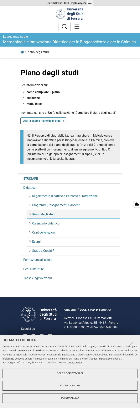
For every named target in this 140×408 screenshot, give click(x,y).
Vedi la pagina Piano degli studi (42, 120)
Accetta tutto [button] (70, 385)
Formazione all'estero (37, 260)
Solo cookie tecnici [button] (70, 373)
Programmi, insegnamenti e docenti (55, 205)
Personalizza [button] (70, 397)
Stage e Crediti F (42, 250)
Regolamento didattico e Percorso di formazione (64, 196)
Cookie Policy (75, 362)
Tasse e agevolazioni (37, 278)
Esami (36, 241)
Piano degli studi (43, 214)
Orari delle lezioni (43, 232)
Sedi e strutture (33, 269)
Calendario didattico (45, 223)
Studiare (30, 178)
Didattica (22, 53)
